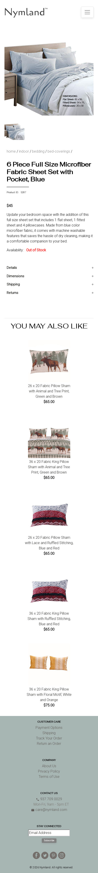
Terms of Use (49, 777)
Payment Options (49, 728)
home (11, 151)
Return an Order (49, 743)
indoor (24, 151)
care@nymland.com (49, 810)
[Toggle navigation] (87, 12)
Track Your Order (49, 738)
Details (12, 268)
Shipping (13, 284)
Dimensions (15, 276)
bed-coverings (59, 151)
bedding (38, 151)
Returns (12, 293)
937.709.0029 (49, 799)
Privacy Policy (49, 771)
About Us (49, 766)
